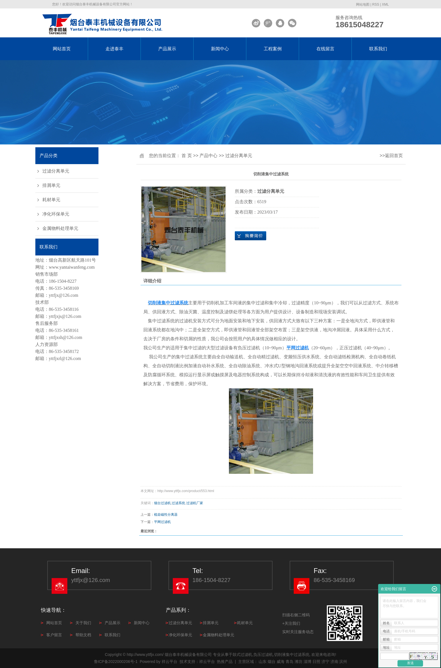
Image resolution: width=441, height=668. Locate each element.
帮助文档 (83, 635)
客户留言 (54, 635)
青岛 (289, 661)
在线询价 (250, 235)
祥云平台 (169, 661)
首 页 (187, 155)
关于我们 (83, 623)
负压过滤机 (263, 654)
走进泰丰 (114, 48)
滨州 (343, 661)
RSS (375, 4)
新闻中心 (220, 48)
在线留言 (325, 48)
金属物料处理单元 (60, 228)
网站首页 (62, 48)
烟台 (271, 661)
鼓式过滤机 (242, 654)
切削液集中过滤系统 (291, 654)
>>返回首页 (391, 155)
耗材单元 (51, 199)
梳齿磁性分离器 (166, 515)
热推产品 (225, 661)
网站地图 (362, 4)
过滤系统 (178, 503)
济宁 (325, 661)
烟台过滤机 (162, 503)
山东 (263, 661)
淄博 (307, 661)
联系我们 (378, 48)
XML (385, 4)
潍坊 (298, 661)
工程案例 (273, 48)
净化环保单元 (55, 214)
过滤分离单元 (55, 171)
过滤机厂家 (194, 503)
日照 (316, 661)
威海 (280, 661)
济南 (334, 661)
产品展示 (167, 48)
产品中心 (208, 155)
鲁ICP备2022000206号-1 (116, 661)
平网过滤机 (162, 522)
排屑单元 (51, 185)
